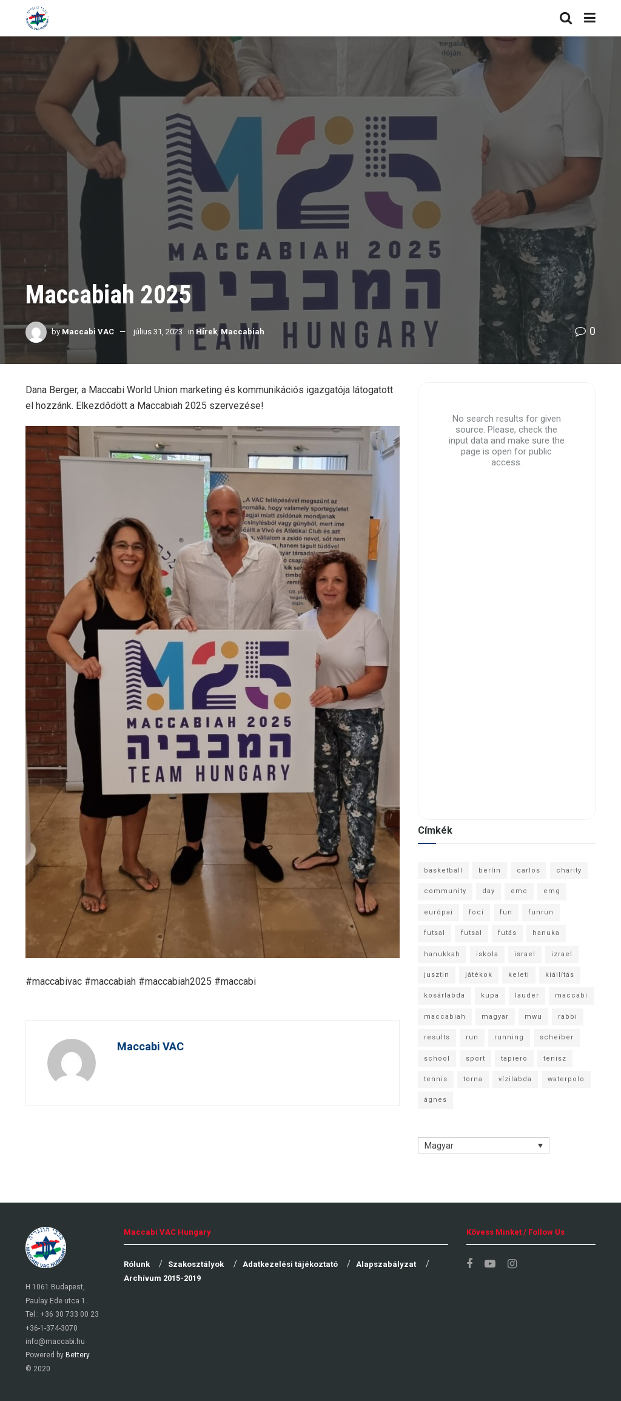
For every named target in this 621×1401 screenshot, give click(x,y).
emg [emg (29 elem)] (551, 891)
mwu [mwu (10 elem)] (533, 1017)
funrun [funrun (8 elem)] (541, 912)
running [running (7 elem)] (509, 1037)
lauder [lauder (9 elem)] (527, 995)
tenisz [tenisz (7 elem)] (554, 1058)
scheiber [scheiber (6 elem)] (557, 1037)
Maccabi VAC (88, 331)
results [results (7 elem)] (437, 1037)
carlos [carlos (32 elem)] (528, 870)
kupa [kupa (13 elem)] (490, 995)
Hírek (206, 331)
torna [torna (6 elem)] (473, 1079)
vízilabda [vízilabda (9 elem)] (515, 1079)
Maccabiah (242, 331)
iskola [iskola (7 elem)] (487, 954)
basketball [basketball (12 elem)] (443, 870)
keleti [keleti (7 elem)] (518, 975)
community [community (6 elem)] (445, 891)
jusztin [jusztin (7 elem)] (436, 975)
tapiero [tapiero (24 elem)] (514, 1058)
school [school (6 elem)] (437, 1058)
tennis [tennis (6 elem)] (436, 1079)
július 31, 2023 (158, 331)
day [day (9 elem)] (488, 891)
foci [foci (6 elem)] (476, 912)
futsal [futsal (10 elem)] (471, 933)
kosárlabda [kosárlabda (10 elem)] (444, 995)
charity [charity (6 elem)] (569, 870)
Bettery (77, 1355)
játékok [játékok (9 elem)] (478, 975)
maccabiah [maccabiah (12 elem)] (445, 1017)
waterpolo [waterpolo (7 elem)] (566, 1079)
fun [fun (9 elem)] (506, 912)
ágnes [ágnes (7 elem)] (435, 1100)
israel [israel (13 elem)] (524, 954)
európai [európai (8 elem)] (438, 912)
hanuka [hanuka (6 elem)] (546, 933)
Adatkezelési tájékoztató (290, 1264)
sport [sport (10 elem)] (475, 1058)
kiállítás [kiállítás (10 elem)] (559, 975)
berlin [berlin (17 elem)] (489, 870)
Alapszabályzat (386, 1264)
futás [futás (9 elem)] (507, 933)
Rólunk (137, 1264)
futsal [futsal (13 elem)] (434, 933)
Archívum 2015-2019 (162, 1278)
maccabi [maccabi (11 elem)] (571, 995)
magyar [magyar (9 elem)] (495, 1017)
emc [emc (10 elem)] (519, 891)
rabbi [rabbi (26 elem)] (567, 1017)
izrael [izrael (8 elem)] (561, 954)
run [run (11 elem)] (472, 1037)
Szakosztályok (196, 1264)
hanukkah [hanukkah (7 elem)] (442, 954)
